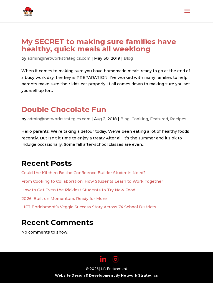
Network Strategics (139, 275)
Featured (159, 118)
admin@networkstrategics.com (58, 58)
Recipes (178, 118)
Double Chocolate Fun (63, 109)
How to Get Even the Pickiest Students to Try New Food (78, 189)
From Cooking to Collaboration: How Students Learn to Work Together (92, 181)
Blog (128, 58)
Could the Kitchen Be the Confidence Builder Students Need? (83, 172)
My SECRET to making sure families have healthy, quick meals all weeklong (98, 45)
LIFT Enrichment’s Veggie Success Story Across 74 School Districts (88, 206)
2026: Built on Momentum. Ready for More (64, 198)
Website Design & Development (85, 275)
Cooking (139, 118)
